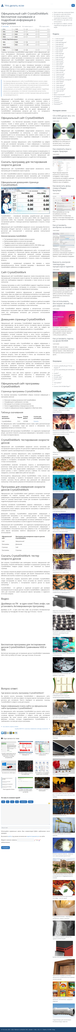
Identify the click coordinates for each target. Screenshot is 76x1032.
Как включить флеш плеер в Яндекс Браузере (62, 188)
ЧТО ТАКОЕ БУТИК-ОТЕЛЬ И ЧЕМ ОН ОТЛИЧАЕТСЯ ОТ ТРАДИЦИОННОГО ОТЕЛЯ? (63, 876)
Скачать (36, 421)
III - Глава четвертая (59, 89)
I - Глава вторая (58, 40)
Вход (53, 1029)
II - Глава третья (58, 68)
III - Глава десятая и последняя (62, 79)
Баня (56, 93)
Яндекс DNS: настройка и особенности (42, 754)
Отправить (5, 847)
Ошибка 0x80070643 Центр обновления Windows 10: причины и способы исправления (9, 755)
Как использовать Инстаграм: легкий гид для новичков (63, 303)
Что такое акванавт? (58, 491)
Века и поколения (59, 94)
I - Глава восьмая (59, 38)
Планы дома (57, 379)
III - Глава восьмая (59, 74)
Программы (5, 26)
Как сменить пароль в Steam (9, 726)
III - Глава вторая (59, 76)
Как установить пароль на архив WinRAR (63, 339)
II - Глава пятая (58, 64)
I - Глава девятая (59, 44)
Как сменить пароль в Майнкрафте (42, 790)
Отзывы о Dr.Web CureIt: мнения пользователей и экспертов (25, 791)
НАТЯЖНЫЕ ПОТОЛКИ (59, 756)
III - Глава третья (59, 87)
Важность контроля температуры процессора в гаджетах (63, 264)
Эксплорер (57, 375)
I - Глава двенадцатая (60, 42)
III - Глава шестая (59, 91)
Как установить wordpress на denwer (62, 226)
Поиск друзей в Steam (9, 789)
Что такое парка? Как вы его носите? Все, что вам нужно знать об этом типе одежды (64, 795)
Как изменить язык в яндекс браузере (62, 150)
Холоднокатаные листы (59, 815)
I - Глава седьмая (59, 53)
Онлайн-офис (58, 377)
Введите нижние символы (9, 840)
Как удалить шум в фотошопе (62, 14)
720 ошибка (57, 382)
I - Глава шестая (58, 59)
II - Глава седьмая (59, 66)
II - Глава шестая (58, 72)
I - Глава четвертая (59, 57)
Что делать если (14, 5)
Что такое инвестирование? (61, 774)
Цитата (23, 802)
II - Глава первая (58, 63)
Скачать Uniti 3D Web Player (61, 386)
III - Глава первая (59, 81)
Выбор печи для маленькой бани (62, 957)
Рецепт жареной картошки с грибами (63, 472)
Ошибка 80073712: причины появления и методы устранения (32, 728)
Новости (57, 98)
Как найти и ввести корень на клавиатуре (25, 773)
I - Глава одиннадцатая (61, 48)
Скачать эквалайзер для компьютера (64, 369)
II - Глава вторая (58, 61)
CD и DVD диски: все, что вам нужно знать (64, 116)
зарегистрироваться (33, 836)
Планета (57, 100)
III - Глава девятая (59, 78)
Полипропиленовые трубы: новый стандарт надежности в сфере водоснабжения (63, 410)
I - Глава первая (58, 50)
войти (10, 836)
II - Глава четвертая (59, 70)
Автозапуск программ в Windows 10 (25, 754)
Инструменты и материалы (62, 96)
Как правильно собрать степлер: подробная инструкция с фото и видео (63, 25)
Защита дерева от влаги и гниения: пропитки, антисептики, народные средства (63, 999)
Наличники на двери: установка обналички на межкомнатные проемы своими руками (64, 977)
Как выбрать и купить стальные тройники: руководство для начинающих (62, 633)
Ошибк (56, 373)
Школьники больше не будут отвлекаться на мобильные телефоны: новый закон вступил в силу (64, 432)
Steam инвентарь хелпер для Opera (64, 12)
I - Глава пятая (58, 51)
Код (31, 802)
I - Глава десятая (58, 46)
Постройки (58, 102)
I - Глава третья (58, 55)
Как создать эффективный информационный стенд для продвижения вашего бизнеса (61, 695)
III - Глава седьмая (59, 85)
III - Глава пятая (58, 83)
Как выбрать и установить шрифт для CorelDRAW (42, 773)
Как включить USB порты (8, 772)
